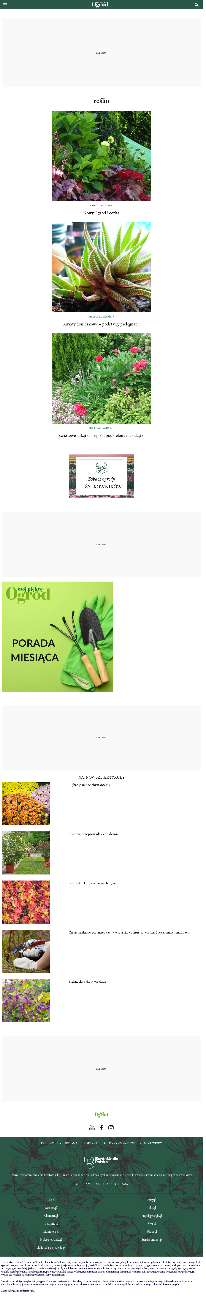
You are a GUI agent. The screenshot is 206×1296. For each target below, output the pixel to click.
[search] (197, 5)
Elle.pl (51, 1200)
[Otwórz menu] (4, 4)
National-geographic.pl (51, 1248)
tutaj (32, 1290)
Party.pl (151, 1200)
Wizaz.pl (152, 1232)
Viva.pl (152, 1224)
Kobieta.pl (51, 1208)
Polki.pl (151, 1208)
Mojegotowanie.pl (51, 1240)
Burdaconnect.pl (151, 1240)
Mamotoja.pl (51, 1232)
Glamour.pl (51, 1216)
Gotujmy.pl (51, 1224)
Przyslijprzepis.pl (151, 1216)
